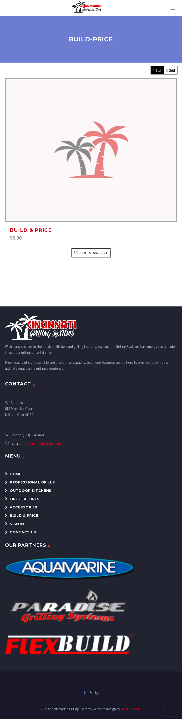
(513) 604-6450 (33, 435)
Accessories (23, 507)
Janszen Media (131, 709)
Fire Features (25, 499)
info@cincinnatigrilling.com (41, 443)
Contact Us (23, 532)
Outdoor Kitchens (30, 490)
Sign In (17, 524)
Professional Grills (32, 482)
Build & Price (31, 230)
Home (15, 474)
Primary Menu (173, 8)
